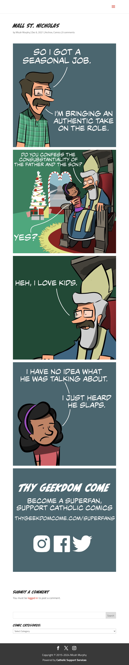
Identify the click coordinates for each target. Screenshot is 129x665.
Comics (57, 32)
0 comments (68, 32)
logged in (33, 598)
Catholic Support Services (71, 660)
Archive (48, 32)
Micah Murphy (23, 32)
